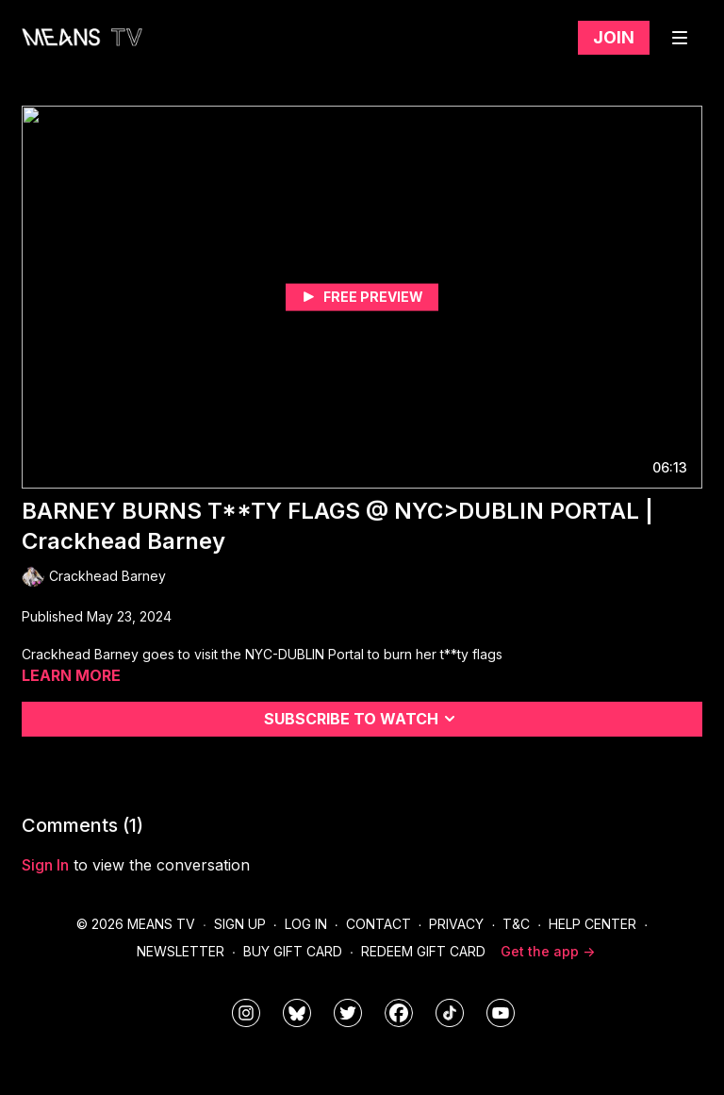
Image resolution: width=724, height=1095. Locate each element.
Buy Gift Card (292, 951)
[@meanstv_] (450, 1013)
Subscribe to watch (362, 718)
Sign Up (240, 924)
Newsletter (180, 951)
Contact (378, 924)
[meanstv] (399, 1013)
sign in (45, 864)
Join (613, 37)
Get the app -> (548, 951)
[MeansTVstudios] (297, 1013)
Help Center (592, 924)
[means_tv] (246, 1013)
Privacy (456, 924)
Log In (306, 924)
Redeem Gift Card (423, 951)
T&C (516, 924)
